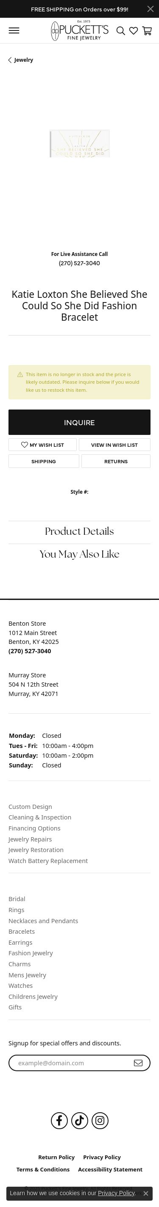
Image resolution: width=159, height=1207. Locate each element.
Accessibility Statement (110, 1169)
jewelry (23, 59)
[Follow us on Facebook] (59, 1120)
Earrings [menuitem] (20, 942)
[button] (79, 609)
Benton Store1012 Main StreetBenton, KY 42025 (33, 637)
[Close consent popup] (145, 1193)
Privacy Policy (102, 1157)
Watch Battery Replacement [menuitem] (48, 861)
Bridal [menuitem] (16, 899)
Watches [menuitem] (20, 986)
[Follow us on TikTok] (79, 1120)
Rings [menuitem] (16, 910)
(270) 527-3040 (79, 262)
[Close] (150, 8)
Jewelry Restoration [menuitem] (36, 850)
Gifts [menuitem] (15, 1007)
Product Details (79, 532)
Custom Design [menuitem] (30, 807)
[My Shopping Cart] (146, 30)
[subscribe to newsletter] (138, 1063)
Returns (116, 461)
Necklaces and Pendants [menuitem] (43, 921)
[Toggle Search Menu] (121, 30)
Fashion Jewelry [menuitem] (30, 953)
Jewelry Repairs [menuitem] (30, 839)
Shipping (43, 461)
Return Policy (56, 1157)
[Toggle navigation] (13, 30)
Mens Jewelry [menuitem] (27, 975)
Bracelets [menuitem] (21, 931)
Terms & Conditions (43, 1169)
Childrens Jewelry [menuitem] (33, 997)
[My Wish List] (133, 30)
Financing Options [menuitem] (34, 828)
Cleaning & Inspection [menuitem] (39, 817)
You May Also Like (80, 555)
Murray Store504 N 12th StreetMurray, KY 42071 (33, 684)
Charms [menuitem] (19, 964)
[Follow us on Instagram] (100, 1120)
